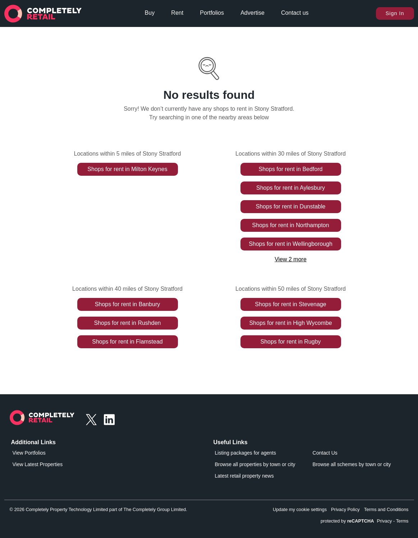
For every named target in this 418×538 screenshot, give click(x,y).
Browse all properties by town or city (255, 464)
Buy (150, 13)
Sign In (395, 13)
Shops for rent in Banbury (127, 304)
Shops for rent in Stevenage (290, 304)
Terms (402, 521)
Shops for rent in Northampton (290, 225)
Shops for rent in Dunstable (291, 206)
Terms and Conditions (386, 509)
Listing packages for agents (245, 453)
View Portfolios (29, 453)
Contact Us (325, 453)
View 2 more (291, 259)
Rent (177, 13)
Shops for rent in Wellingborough (290, 244)
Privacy (384, 521)
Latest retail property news (244, 476)
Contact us (294, 13)
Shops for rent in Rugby (290, 342)
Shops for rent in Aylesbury (290, 188)
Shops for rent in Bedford (291, 169)
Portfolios (212, 13)
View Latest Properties (38, 464)
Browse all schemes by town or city (352, 464)
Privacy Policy (345, 509)
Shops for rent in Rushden (127, 323)
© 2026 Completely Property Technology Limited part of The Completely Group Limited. (98, 509)
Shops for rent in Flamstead (127, 342)
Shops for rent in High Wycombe (290, 323)
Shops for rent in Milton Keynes (127, 169)
